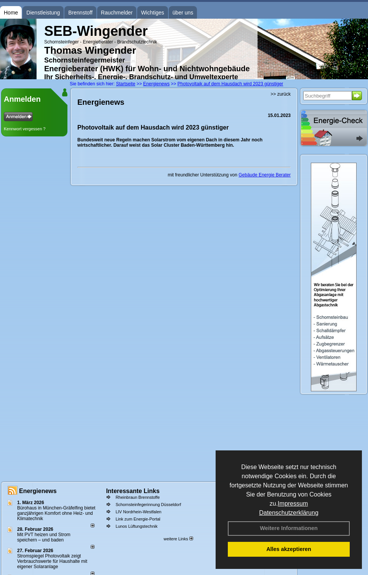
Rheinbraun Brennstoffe (137, 497)
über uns (183, 13)
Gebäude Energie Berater (264, 175)
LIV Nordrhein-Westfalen (138, 511)
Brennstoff (80, 13)
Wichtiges (152, 13)
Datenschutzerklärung (288, 512)
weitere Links (178, 539)
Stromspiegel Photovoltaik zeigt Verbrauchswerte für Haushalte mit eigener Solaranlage (52, 561)
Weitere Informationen (289, 528)
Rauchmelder (117, 13)
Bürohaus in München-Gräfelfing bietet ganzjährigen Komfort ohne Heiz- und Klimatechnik (56, 513)
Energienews (38, 491)
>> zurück (280, 94)
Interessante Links (133, 491)
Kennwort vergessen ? (24, 129)
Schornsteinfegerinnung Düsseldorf (148, 504)
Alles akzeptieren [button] (288, 549)
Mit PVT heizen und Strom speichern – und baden (43, 537)
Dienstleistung (43, 13)
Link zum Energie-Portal (137, 519)
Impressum (293, 503)
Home (11, 13)
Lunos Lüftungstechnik (136, 526)
